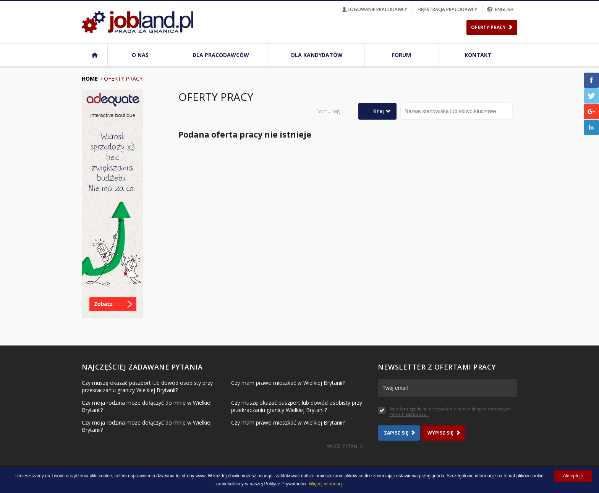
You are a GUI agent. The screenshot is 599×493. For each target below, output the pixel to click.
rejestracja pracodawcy (447, 9)
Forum (401, 54)
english (500, 9)
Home (90, 78)
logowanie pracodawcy (374, 9)
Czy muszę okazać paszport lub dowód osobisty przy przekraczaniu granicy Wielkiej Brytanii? (147, 386)
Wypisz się (440, 433)
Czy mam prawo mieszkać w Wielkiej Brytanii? (288, 382)
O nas (140, 54)
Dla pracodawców (221, 54)
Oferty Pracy (488, 27)
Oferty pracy (123, 78)
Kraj (379, 111)
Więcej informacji (326, 484)
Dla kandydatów (317, 54)
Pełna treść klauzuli (409, 414)
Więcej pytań (342, 446)
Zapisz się (396, 433)
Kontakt (478, 54)
